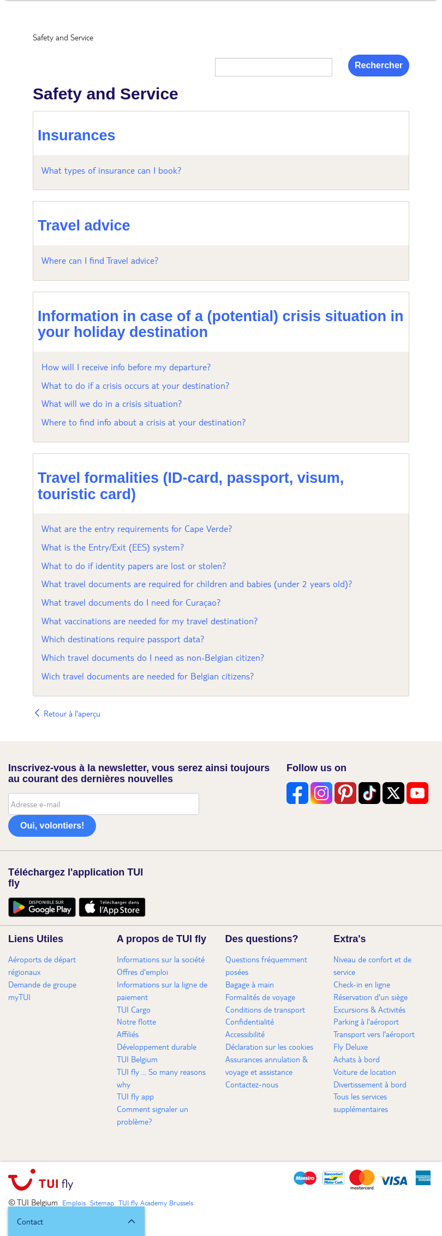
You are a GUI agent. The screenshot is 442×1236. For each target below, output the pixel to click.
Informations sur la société (161, 959)
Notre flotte (136, 1021)
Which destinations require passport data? (123, 638)
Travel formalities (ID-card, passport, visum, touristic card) (191, 486)
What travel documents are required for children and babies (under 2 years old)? (197, 583)
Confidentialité (249, 1021)
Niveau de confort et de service (372, 965)
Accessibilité (245, 1034)
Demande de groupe (42, 984)
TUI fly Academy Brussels (155, 1202)
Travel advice (84, 225)
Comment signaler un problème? (152, 1115)
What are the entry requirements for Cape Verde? (136, 528)
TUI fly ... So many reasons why (161, 1078)
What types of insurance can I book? (111, 170)
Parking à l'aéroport (366, 1021)
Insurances (77, 135)
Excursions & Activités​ (369, 1009)
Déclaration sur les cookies (269, 1046)
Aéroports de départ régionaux (42, 965)
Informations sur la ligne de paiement (162, 990)
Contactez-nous (251, 1084)
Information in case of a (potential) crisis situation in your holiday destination (221, 324)
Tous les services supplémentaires (360, 1102)
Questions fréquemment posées (266, 965)
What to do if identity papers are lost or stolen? (133, 565)
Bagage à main (249, 984)
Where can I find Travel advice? (100, 260)
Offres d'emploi (142, 972)
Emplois (74, 1202)
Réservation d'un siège (370, 997)
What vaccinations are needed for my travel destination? (149, 620)
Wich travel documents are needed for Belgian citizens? (147, 676)
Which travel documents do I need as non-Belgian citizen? (153, 657)
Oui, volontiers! (52, 825)
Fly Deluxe (350, 1046)
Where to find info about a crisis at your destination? (143, 422)
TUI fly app (135, 1096)
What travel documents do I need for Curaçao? (131, 602)
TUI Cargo (134, 1009)
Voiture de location (364, 1072)
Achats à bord (356, 1059)
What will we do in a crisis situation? (111, 403)
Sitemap (102, 1202)
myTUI (19, 997)
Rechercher (379, 65)
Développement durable (156, 1046)
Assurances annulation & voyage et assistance (266, 1065)
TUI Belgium (137, 1059)
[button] (76, 1221)
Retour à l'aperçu (66, 713)
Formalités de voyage (260, 997)
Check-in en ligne (361, 984)
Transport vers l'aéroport (374, 1034)
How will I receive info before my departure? (126, 366)
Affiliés (128, 1034)
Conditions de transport (265, 1009)
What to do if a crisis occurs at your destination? (135, 385)
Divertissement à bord (370, 1084)
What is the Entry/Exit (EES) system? (112, 547)
